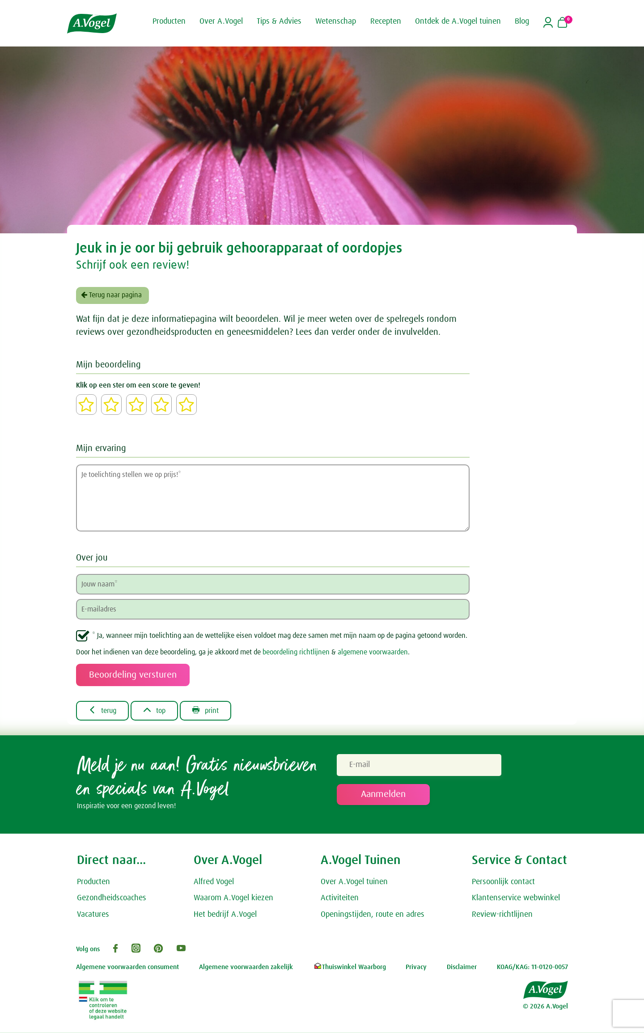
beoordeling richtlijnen (296, 652)
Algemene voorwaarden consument (127, 967)
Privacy (416, 967)
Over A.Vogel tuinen (354, 882)
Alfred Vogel (214, 882)
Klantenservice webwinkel (516, 899)
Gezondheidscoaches (111, 899)
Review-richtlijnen (502, 915)
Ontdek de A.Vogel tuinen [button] (458, 21)
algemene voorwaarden (373, 652)
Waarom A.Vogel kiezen (233, 899)
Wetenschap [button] (335, 21)
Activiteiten (340, 899)
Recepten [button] (385, 21)
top (157, 711)
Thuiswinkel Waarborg (349, 967)
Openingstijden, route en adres (372, 915)
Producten (93, 882)
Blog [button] (522, 21)
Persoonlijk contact (503, 882)
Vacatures (93, 915)
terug (103, 711)
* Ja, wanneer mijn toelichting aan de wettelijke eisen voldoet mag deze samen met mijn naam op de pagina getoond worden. (279, 635)
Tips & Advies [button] (279, 21)
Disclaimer (462, 967)
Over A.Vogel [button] (221, 21)
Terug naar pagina (111, 295)
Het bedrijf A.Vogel (225, 915)
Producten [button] (169, 21)
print (209, 711)
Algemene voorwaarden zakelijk (246, 967)
